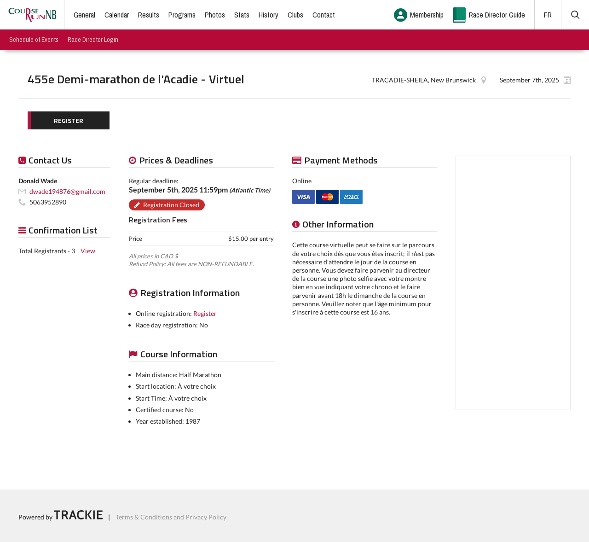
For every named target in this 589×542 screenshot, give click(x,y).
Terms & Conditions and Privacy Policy (170, 517)
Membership (427, 15)
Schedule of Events (33, 39)
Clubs (295, 15)
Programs (182, 15)
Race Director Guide (497, 15)
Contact (323, 15)
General (84, 15)
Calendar (116, 15)
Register (205, 313)
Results (148, 15)
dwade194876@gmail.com (67, 191)
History (268, 15)
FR (548, 15)
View (88, 251)
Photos (215, 15)
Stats (241, 15)
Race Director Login (93, 39)
